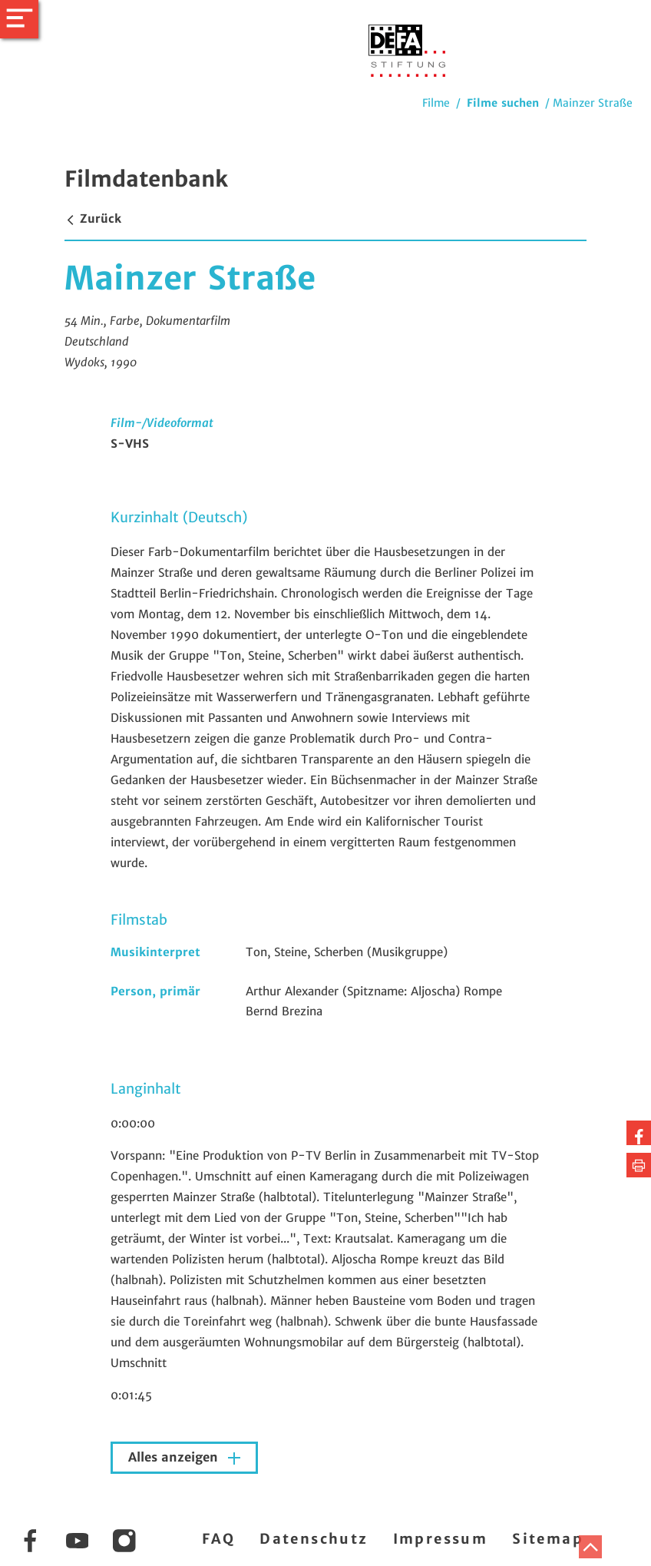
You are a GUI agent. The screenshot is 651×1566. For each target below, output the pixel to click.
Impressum (440, 1539)
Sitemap (547, 1539)
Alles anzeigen (175, 1457)
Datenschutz (313, 1539)
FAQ (218, 1539)
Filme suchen (503, 103)
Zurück (92, 218)
